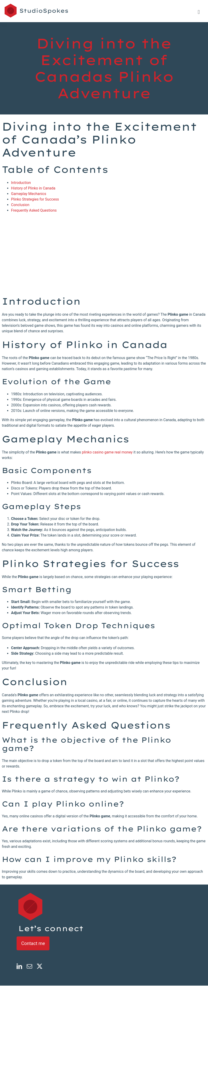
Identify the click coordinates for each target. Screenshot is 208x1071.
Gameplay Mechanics (28, 194)
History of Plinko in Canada (33, 188)
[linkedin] (19, 966)
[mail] (29, 966)
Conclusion (20, 205)
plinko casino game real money (107, 452)
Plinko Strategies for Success (35, 199)
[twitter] (39, 966)
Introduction (21, 182)
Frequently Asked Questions (34, 210)
